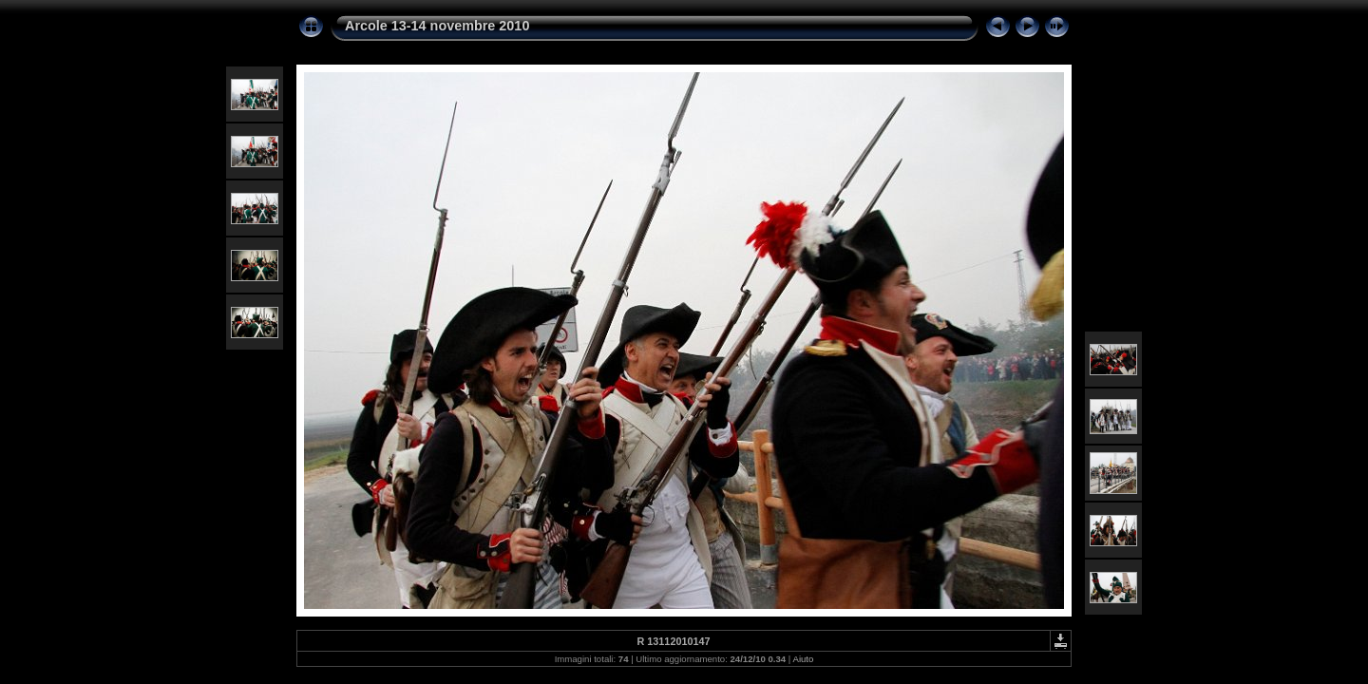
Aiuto (802, 659)
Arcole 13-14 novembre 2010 (437, 25)
